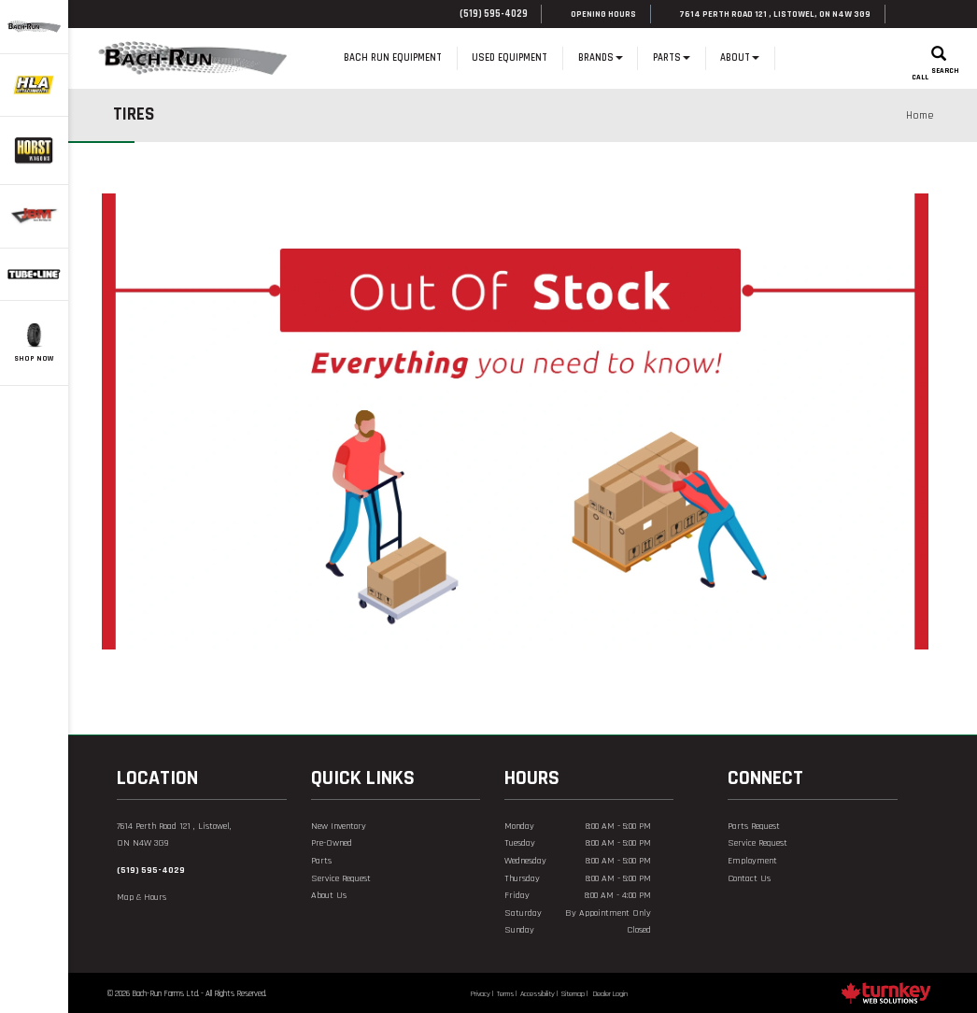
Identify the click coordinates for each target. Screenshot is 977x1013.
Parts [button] (671, 57)
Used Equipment (509, 57)
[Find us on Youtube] (756, 915)
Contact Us (749, 878)
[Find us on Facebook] (906, 14)
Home (314, 58)
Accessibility (537, 994)
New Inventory (338, 826)
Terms (505, 994)
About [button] (739, 57)
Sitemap (573, 994)
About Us (329, 895)
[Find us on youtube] (928, 14)
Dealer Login (610, 994)
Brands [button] (600, 57)
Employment (752, 860)
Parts (321, 860)
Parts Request (754, 826)
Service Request (341, 878)
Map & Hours (141, 897)
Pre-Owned (331, 842)
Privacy (480, 994)
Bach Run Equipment (393, 57)
